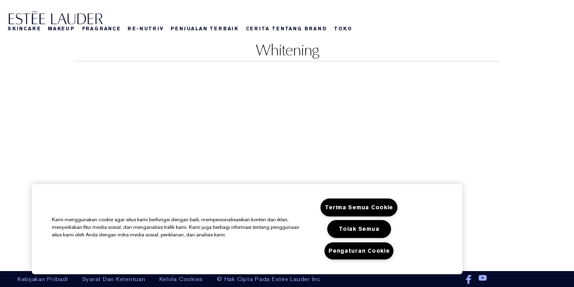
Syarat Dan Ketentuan (113, 279)
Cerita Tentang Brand (286, 29)
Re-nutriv (145, 29)
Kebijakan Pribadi (43, 279)
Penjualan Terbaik (205, 29)
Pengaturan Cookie (358, 251)
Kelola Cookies (181, 279)
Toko (343, 29)
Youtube (483, 280)
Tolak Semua (359, 229)
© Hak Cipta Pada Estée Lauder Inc (268, 279)
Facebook (468, 280)
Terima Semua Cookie (359, 207)
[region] (247, 229)
